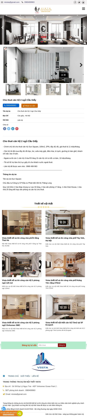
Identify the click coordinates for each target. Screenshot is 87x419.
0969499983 (29, 2)
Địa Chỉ (5, 116)
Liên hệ (35, 376)
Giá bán (6, 120)
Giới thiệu (25, 376)
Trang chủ (13, 376)
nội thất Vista (35, 405)
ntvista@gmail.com (11, 2)
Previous (6, 65)
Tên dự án (6, 111)
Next (80, 65)
